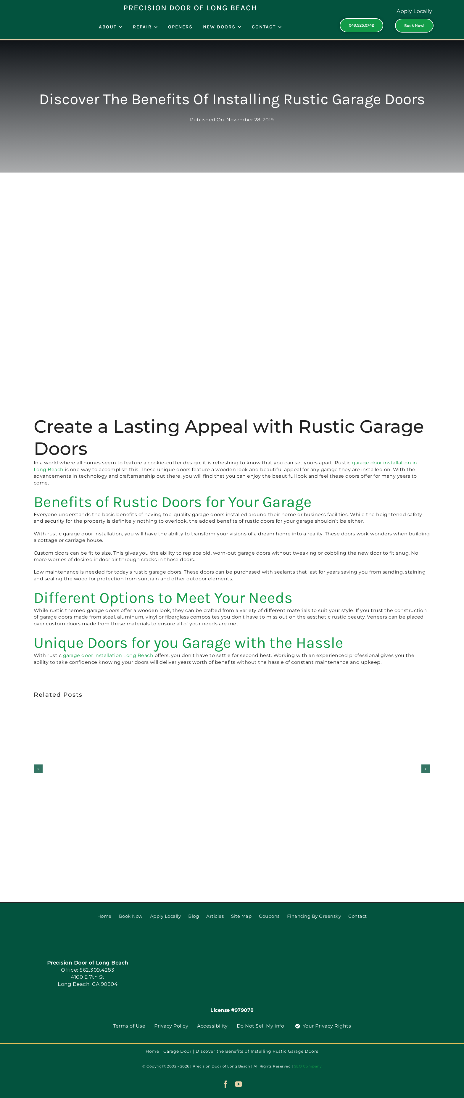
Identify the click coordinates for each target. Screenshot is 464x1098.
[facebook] (225, 1084)
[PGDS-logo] (232, 949)
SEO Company (308, 1066)
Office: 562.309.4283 (87, 970)
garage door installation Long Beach (108, 655)
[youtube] (238, 1084)
